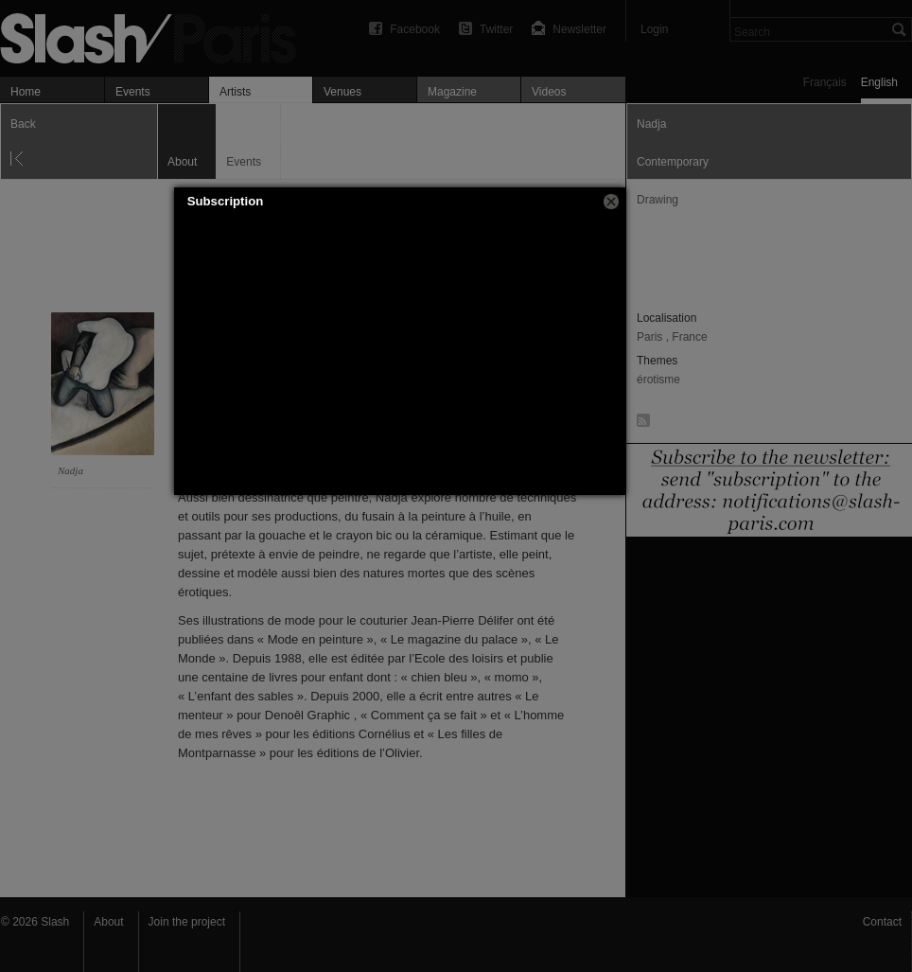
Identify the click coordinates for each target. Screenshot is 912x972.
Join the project (187, 921)
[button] (611, 201)
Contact (882, 921)
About (108, 921)
